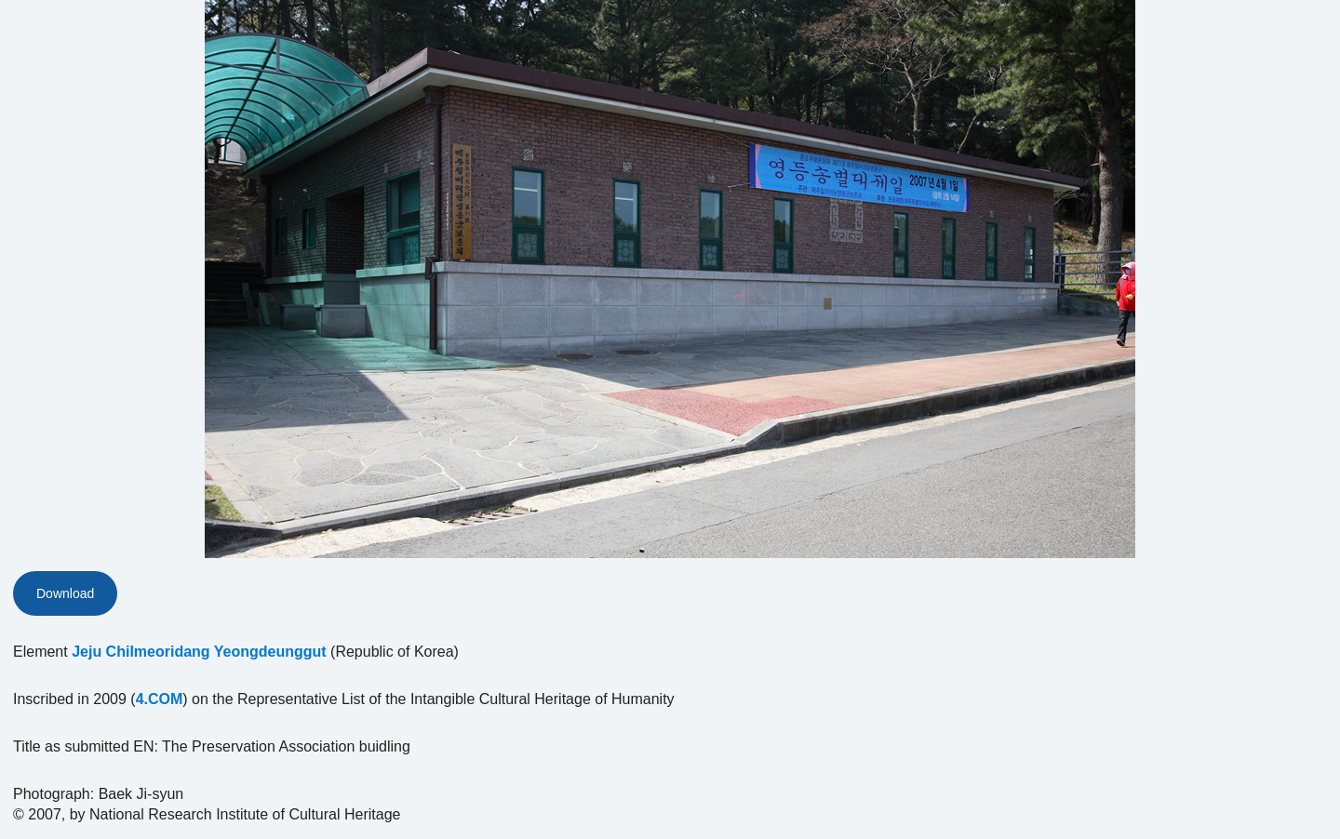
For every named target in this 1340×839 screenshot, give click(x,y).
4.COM (159, 699)
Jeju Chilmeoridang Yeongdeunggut (199, 651)
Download (65, 593)
